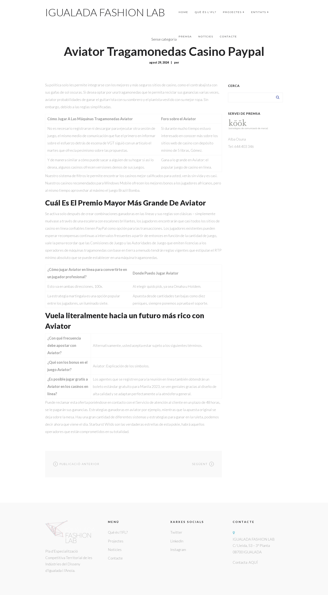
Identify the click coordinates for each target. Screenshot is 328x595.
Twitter (176, 532)
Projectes (115, 541)
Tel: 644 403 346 (241, 146)
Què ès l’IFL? (118, 532)
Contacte (115, 558)
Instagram (178, 549)
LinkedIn (176, 541)
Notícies (115, 549)
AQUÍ (253, 562)
